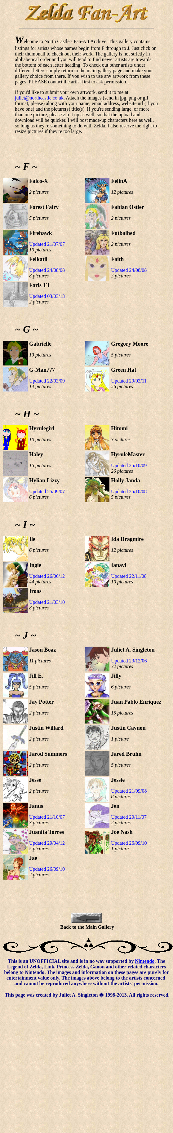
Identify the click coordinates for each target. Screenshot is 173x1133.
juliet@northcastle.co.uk (39, 97)
